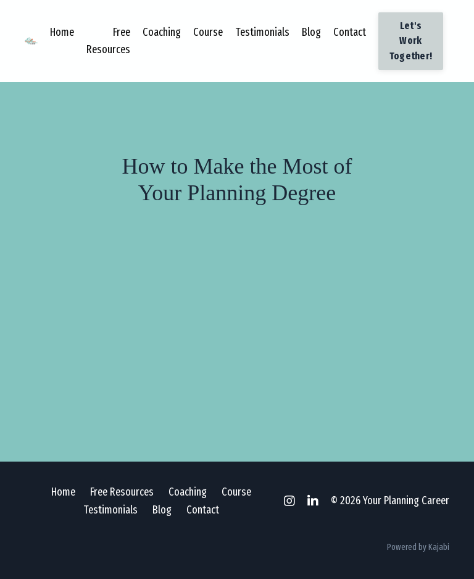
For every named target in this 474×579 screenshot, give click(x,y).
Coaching (162, 32)
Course (208, 32)
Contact (349, 32)
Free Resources (108, 41)
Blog (311, 32)
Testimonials (262, 32)
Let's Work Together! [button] (410, 41)
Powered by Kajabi (418, 547)
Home (62, 32)
